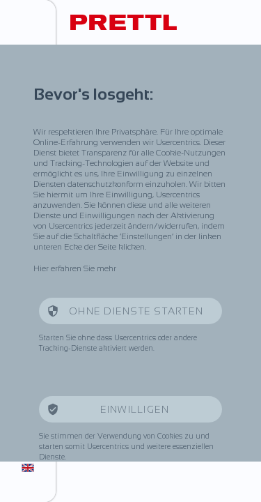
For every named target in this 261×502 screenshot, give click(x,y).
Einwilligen (136, 409)
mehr (106, 268)
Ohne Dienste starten (136, 311)
